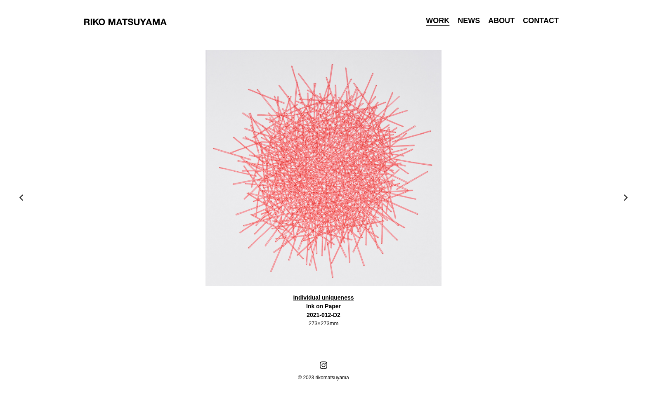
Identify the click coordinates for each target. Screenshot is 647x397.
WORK (437, 21)
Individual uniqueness (323, 297)
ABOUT (501, 21)
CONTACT (541, 21)
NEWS (469, 21)
